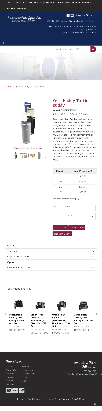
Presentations (27, 370)
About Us (19, 3)
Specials (10, 384)
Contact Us (49, 3)
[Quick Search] (72, 49)
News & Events (10, 379)
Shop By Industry (81, 3)
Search (25, 366)
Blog (67, 3)
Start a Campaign (16, 8)
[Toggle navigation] (3, 43)
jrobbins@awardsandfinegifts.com (78, 21)
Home (10, 3)
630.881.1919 (53, 21)
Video (60, 3)
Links (24, 377)
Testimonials (33, 3)
